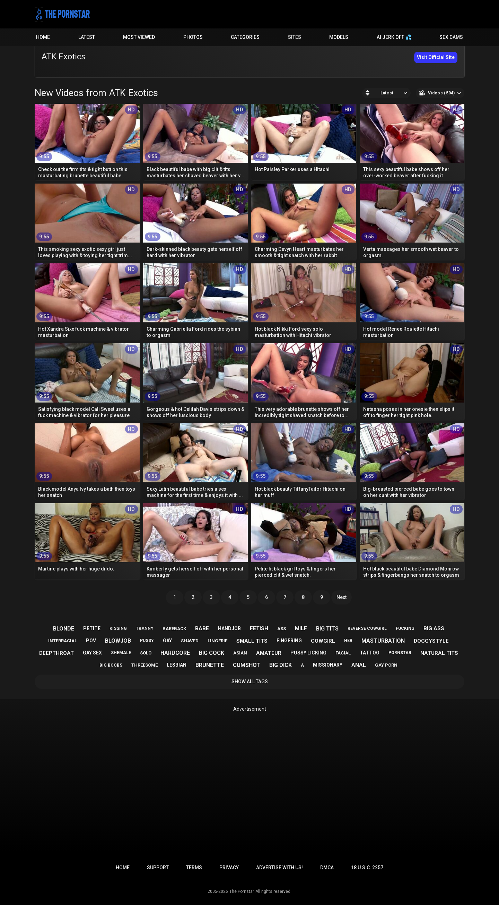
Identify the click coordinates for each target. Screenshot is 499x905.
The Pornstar (241, 891)
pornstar (399, 652)
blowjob (118, 640)
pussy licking (308, 653)
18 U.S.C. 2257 (367, 867)
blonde (63, 628)
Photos (193, 37)
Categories (245, 37)
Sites (294, 37)
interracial (62, 640)
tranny (145, 628)
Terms (194, 867)
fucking (405, 628)
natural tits (439, 653)
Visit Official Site (436, 57)
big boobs (110, 665)
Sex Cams (451, 37)
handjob (229, 628)
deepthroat (56, 653)
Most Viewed (139, 37)
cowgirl (323, 641)
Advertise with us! (279, 867)
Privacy (229, 867)
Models (338, 37)
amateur (268, 653)
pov (91, 640)
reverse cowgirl (367, 628)
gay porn (386, 665)
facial (343, 653)
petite (91, 628)
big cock (211, 653)
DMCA (327, 867)
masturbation (383, 640)
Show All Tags (249, 681)
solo (145, 653)
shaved (190, 640)
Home (43, 37)
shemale (121, 652)
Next (341, 597)
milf (301, 628)
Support (158, 867)
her (348, 640)
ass (281, 628)
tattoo (369, 653)
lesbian (176, 665)
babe (202, 628)
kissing (118, 628)
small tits (252, 641)
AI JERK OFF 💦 (394, 37)
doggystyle (431, 641)
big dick (280, 665)
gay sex (92, 653)
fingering (289, 640)
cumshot (246, 665)
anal (358, 665)
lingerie (217, 640)
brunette (209, 665)
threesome (144, 665)
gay (167, 640)
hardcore (175, 653)
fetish (259, 628)
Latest (86, 37)
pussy (147, 640)
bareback (174, 628)
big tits (327, 628)
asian (240, 653)
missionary (327, 665)
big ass (433, 628)
